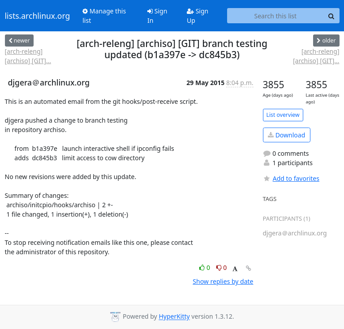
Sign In (157, 16)
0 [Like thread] (205, 267)
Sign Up (197, 16)
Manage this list (104, 16)
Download (286, 135)
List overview (283, 115)
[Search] (331, 15)
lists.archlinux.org (37, 15)
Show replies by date (223, 281)
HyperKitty (174, 316)
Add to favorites (291, 178)
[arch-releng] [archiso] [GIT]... (28, 56)
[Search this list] (275, 15)
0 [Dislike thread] (221, 267)
